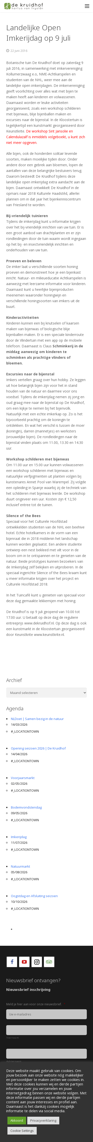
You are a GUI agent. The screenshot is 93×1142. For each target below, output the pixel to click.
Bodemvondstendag (26, 807)
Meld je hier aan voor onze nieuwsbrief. (35, 1004)
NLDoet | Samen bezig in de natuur (37, 719)
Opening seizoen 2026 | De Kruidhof (38, 748)
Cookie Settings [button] (22, 1130)
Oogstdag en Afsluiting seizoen (34, 896)
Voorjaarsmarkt (22, 778)
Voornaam (12, 1037)
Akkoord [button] (16, 1120)
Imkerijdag (19, 837)
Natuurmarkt (20, 866)
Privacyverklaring (43, 1120)
